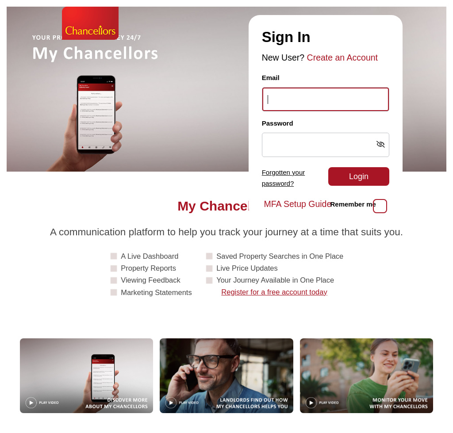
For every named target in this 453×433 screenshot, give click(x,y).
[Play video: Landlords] (226, 375)
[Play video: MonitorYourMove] (366, 375)
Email (271, 77)
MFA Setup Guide (297, 204)
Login (359, 176)
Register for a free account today (274, 292)
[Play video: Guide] (86, 375)
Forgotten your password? (283, 178)
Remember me (353, 204)
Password (277, 123)
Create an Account (342, 57)
